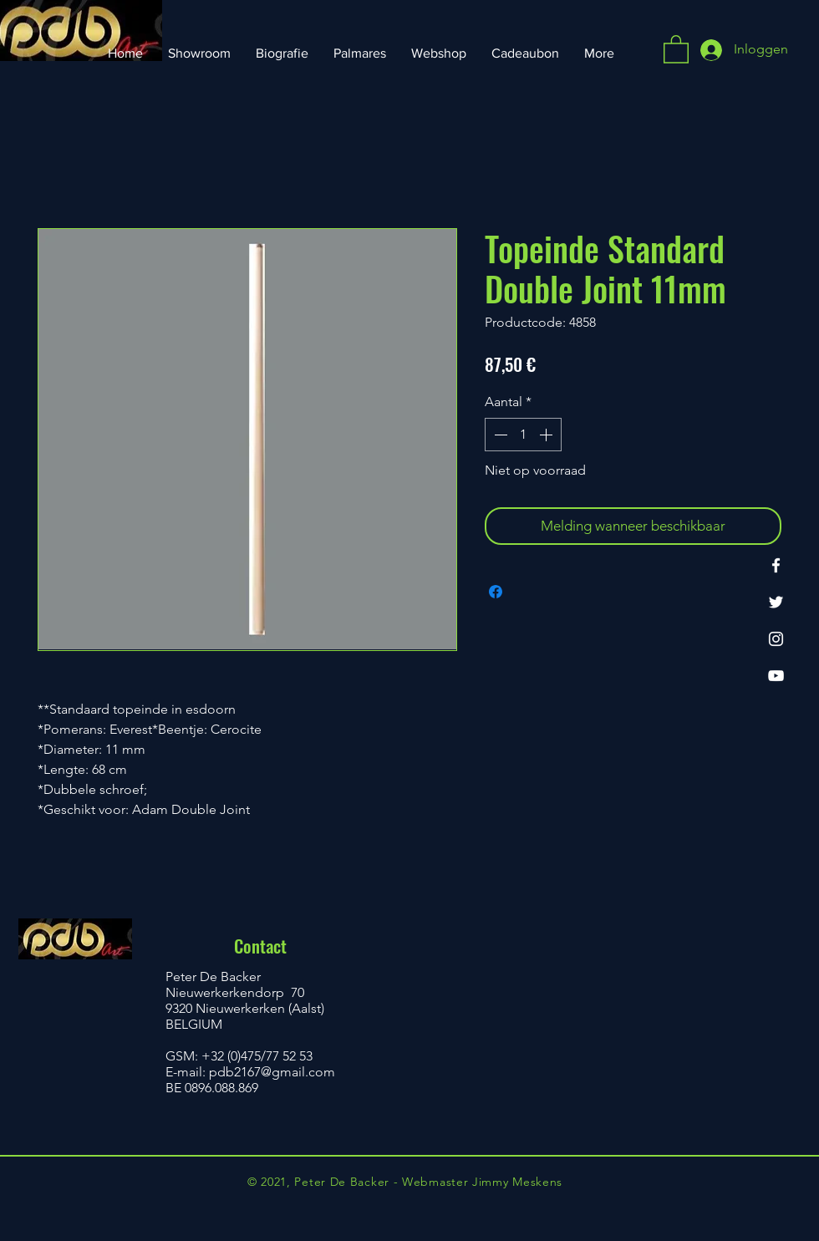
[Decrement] (499, 434)
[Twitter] (776, 602)
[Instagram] (776, 638)
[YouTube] (776, 675)
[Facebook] (776, 565)
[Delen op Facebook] (496, 592)
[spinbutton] (523, 434)
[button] (676, 48)
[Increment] (547, 434)
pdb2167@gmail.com (272, 1072)
